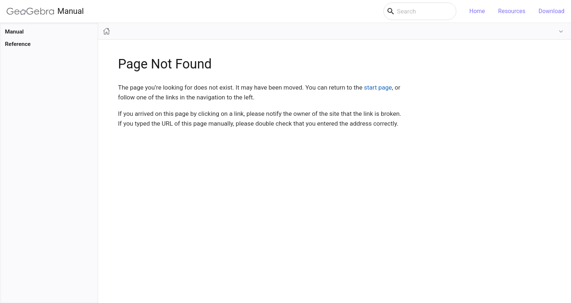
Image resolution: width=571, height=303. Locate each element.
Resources (511, 11)
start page (378, 87)
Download (551, 11)
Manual (45, 11)
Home (477, 11)
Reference (18, 44)
